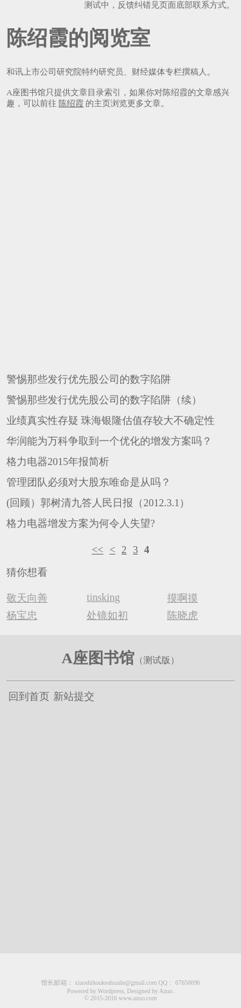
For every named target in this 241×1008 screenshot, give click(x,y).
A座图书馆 (98, 658)
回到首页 (28, 696)
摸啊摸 (182, 597)
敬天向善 (27, 597)
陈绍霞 (71, 103)
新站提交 (73, 696)
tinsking (103, 597)
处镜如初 (107, 615)
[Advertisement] (120, 238)
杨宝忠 (21, 615)
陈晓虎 (182, 615)
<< (97, 549)
